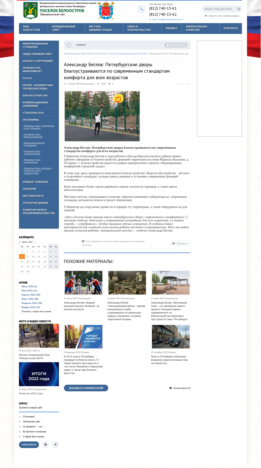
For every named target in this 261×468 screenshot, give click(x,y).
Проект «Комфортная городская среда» (38, 86)
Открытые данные (35, 202)
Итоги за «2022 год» (31, 393)
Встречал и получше (34, 431)
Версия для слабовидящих (222, 15)
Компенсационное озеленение (35, 104)
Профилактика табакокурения (32, 153)
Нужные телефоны (35, 181)
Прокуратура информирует (32, 69)
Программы (31, 119)
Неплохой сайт (31, 421)
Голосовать (29, 444)
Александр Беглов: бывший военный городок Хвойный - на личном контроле (81, 306)
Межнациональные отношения (34, 144)
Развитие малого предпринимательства (39, 211)
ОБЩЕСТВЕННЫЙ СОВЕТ (37, 54)
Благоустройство (35, 95)
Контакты (231, 28)
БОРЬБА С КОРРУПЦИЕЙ (38, 61)
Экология (29, 188)
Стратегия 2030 (33, 112)
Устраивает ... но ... (33, 426)
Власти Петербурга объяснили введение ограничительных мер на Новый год (169, 360)
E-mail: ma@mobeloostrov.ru (166, 19)
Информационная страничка (35, 45)
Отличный (28, 416)
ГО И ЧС (27, 78)
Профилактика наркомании (32, 161)
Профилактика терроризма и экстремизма (39, 127)
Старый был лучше (33, 436)
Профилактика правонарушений (33, 136)
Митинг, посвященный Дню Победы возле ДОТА (34, 356)
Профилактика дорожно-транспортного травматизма (38, 171)
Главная (81, 44)
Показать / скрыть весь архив (36, 311)
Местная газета (33, 195)
